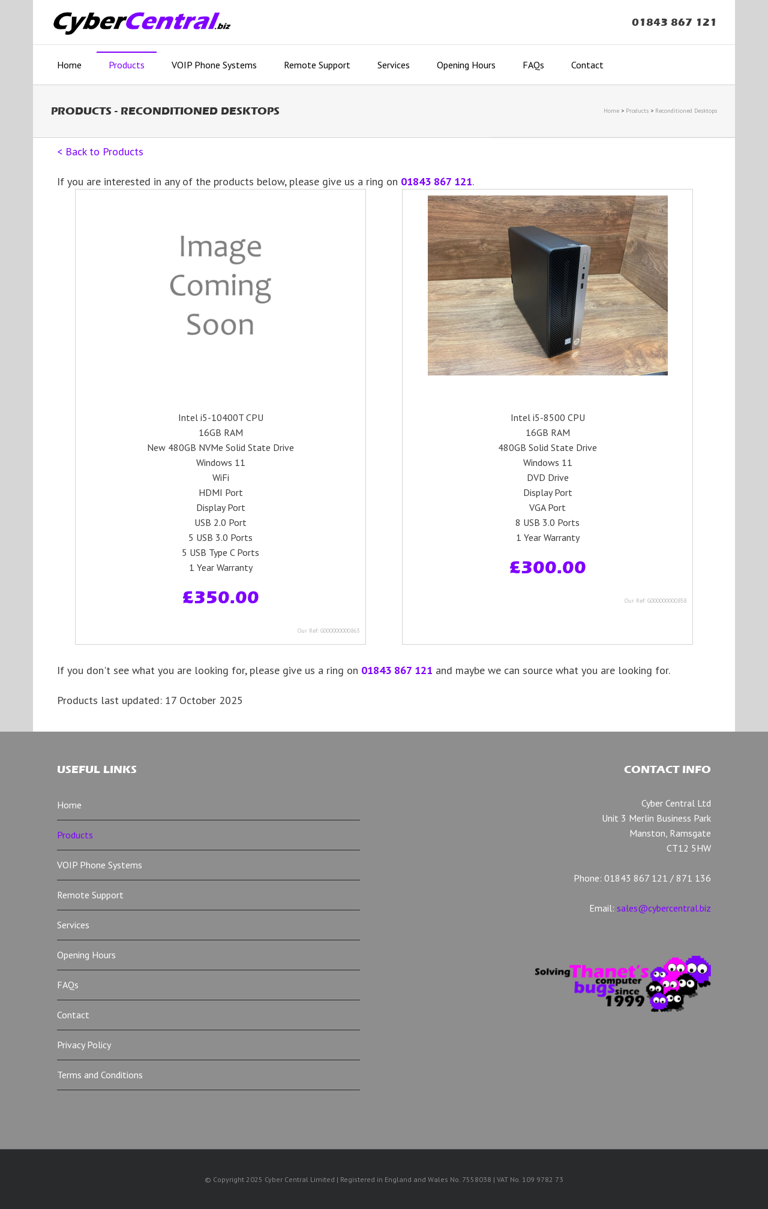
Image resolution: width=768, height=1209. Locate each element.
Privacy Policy (84, 1045)
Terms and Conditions (100, 1075)
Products (127, 65)
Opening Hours (466, 65)
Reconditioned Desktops (686, 111)
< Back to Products (100, 151)
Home (69, 65)
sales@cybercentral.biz (664, 908)
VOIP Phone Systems (214, 65)
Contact (587, 65)
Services (393, 65)
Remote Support (317, 65)
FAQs (533, 65)
